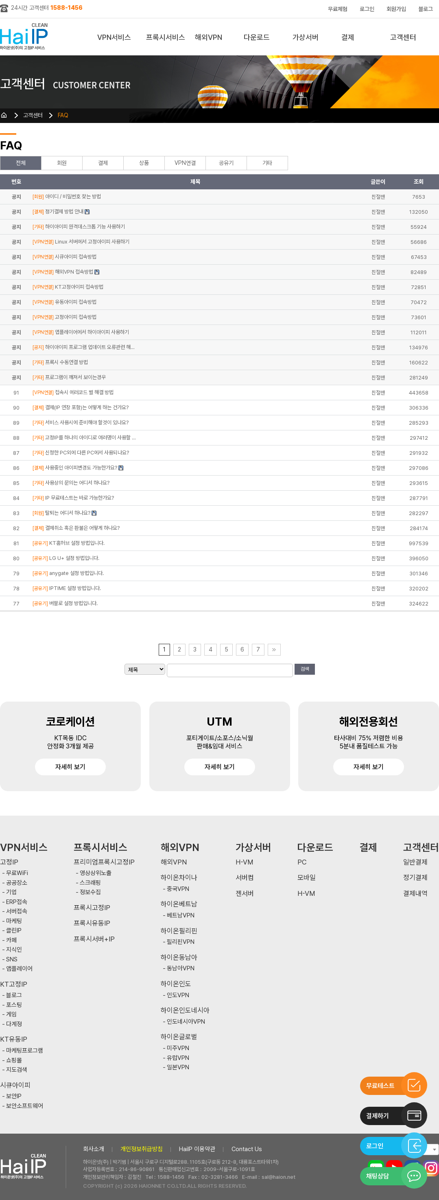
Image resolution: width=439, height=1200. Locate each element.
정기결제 (415, 878)
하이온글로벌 (179, 1037)
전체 (21, 163)
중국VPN (178, 889)
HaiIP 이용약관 (197, 1149)
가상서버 (306, 37)
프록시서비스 (165, 37)
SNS (11, 959)
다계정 (14, 1024)
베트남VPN (180, 915)
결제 (347, 37)
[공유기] (40, 543)
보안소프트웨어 (24, 1106)
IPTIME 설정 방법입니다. (75, 588)
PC (302, 862)
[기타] (38, 227)
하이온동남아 (179, 957)
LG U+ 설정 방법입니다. (74, 558)
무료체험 (337, 9)
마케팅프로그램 (24, 1050)
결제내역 (415, 893)
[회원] (38, 197)
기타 (267, 163)
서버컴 (245, 878)
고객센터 (403, 37)
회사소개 (93, 1149)
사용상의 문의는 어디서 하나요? (77, 483)
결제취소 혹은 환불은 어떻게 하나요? (82, 528)
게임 (11, 1014)
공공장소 (16, 883)
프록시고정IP (92, 908)
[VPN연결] (43, 242)
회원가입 (396, 9)
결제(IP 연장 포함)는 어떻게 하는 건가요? (87, 407)
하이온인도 (176, 984)
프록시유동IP (92, 923)
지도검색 (16, 1069)
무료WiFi (17, 873)
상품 (144, 163)
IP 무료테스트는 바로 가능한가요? (79, 498)
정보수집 (90, 892)
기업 (11, 892)
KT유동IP (13, 1039)
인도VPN (178, 995)
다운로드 (257, 37)
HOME (4, 115)
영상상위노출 (95, 873)
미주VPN (178, 1048)
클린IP (14, 930)
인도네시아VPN (186, 1021)
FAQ (63, 115)
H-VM (244, 862)
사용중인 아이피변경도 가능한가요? (81, 468)
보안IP (14, 1096)
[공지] (38, 347)
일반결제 (415, 862)
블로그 (425, 9)
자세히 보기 (70, 767)
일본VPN (178, 1067)
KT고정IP (13, 984)
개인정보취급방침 (141, 1149)
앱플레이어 (19, 968)
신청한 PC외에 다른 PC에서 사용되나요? (87, 453)
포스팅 (14, 1005)
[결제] (38, 212)
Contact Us (247, 1149)
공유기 (226, 163)
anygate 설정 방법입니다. (76, 573)
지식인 (14, 949)
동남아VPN (180, 968)
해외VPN (208, 37)
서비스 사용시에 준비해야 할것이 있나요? (87, 422)
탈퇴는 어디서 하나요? (67, 513)
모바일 (306, 878)
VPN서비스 (114, 37)
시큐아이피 (15, 1085)
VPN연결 (185, 163)
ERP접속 (16, 902)
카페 (11, 940)
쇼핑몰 (14, 1060)
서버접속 (16, 911)
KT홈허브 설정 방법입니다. (77, 543)
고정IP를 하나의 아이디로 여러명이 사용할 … (90, 437)
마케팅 (14, 921)
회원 (62, 163)
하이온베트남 (179, 904)
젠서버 (245, 893)
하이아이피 (25, 36)
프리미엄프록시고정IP (104, 862)
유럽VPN (178, 1058)
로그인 (367, 9)
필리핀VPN (180, 942)
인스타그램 (431, 1168)
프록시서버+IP (94, 939)
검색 (305, 669)
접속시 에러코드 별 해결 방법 (84, 392)
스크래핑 (90, 883)
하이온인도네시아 (185, 1010)
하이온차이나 (179, 878)
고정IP (9, 862)
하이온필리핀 (179, 931)
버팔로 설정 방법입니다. (73, 603)
